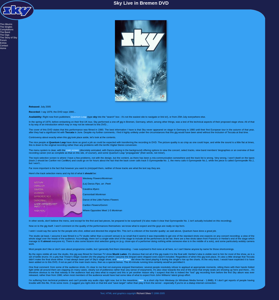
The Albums (6, 24)
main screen (72, 150)
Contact (4, 45)
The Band (5, 32)
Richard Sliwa (144, 293)
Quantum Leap (78, 117)
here (141, 280)
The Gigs (4, 35)
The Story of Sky (8, 37)
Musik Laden (124, 259)
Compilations (6, 29)
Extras (3, 43)
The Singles (6, 26)
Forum (3, 40)
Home (3, 48)
